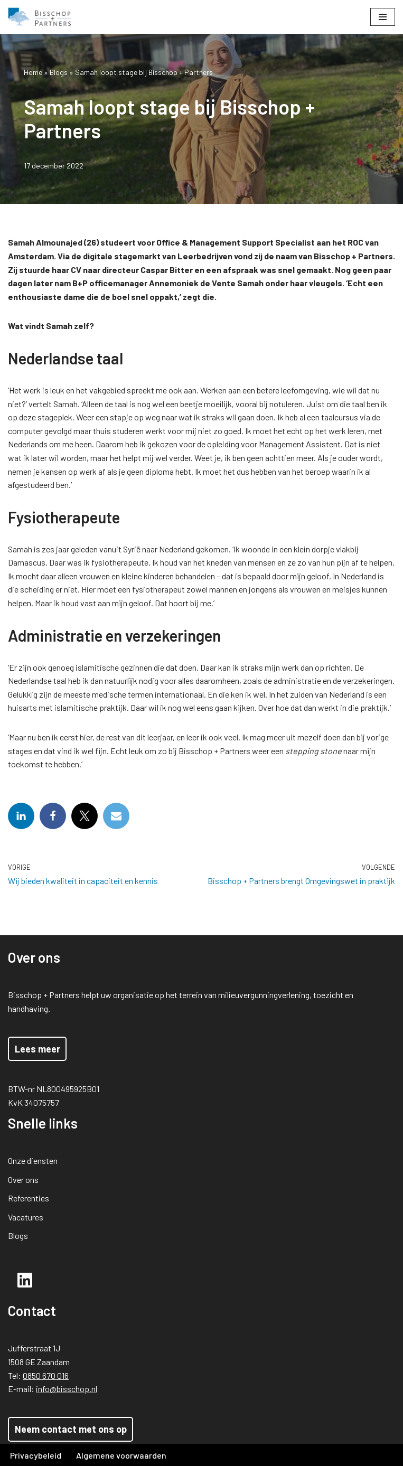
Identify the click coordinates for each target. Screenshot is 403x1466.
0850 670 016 (46, 1375)
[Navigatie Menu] (382, 17)
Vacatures (25, 1217)
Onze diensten (33, 1160)
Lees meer (37, 1049)
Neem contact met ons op (71, 1429)
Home (33, 72)
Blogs (59, 72)
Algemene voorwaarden (121, 1455)
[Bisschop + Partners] (39, 16)
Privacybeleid (35, 1455)
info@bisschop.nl (66, 1389)
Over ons (23, 1179)
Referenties (28, 1198)
